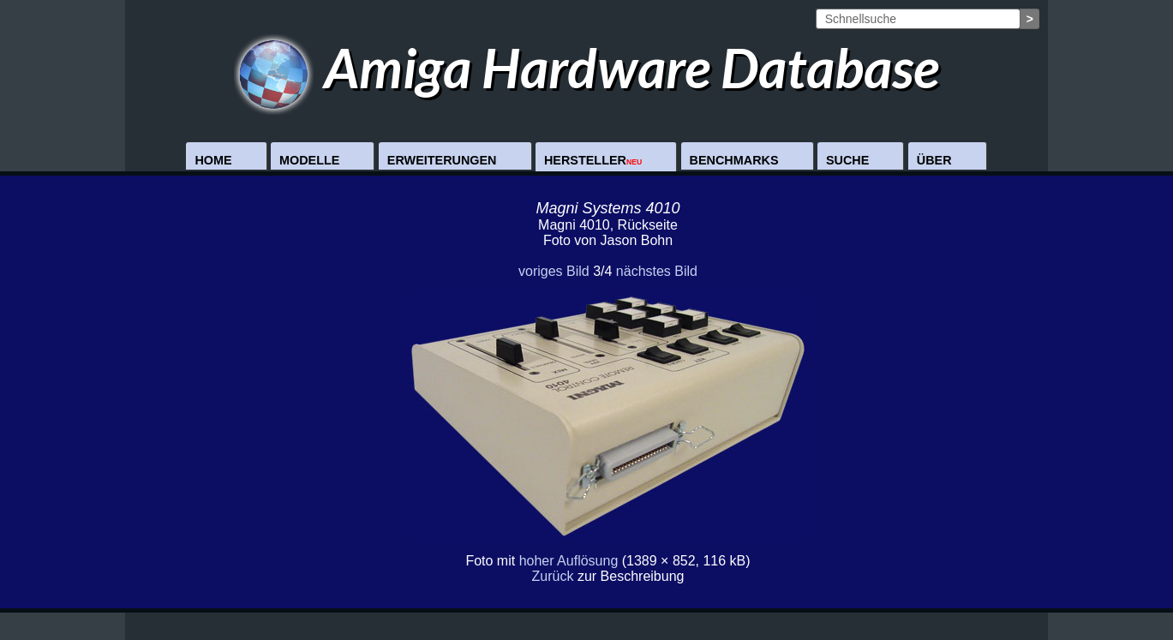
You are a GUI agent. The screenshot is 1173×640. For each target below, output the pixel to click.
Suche (847, 160)
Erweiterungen (442, 160)
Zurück (553, 576)
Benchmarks (734, 160)
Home (213, 160)
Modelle (309, 160)
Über (934, 160)
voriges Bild (553, 271)
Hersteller (593, 160)
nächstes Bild (656, 271)
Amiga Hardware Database (586, 67)
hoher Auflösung (569, 560)
